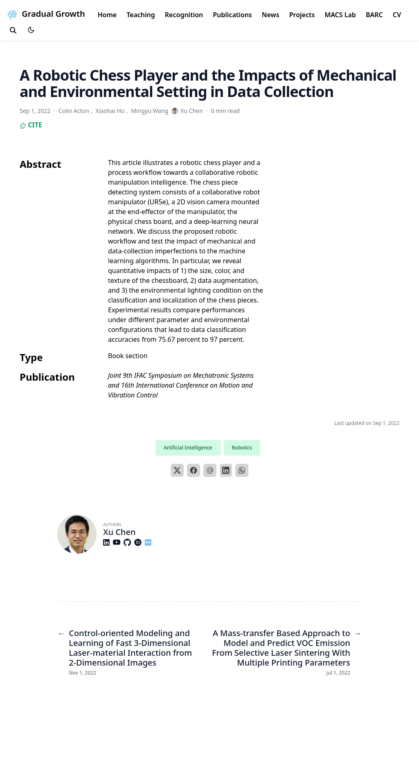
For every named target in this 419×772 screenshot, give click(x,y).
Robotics (242, 447)
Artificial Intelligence (188, 447)
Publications (232, 14)
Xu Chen (119, 531)
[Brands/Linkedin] (108, 542)
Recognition (184, 14)
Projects (302, 14)
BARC (374, 14)
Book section (127, 355)
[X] (177, 470)
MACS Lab (340, 14)
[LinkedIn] (226, 470)
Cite (31, 124)
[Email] (209, 470)
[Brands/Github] (129, 542)
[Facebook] (193, 470)
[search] (13, 30)
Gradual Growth (45, 13)
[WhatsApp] (241, 470)
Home (107, 14)
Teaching (140, 14)
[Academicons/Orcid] (139, 542)
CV (397, 14)
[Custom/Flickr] (150, 542)
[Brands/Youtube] (118, 542)
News (270, 14)
